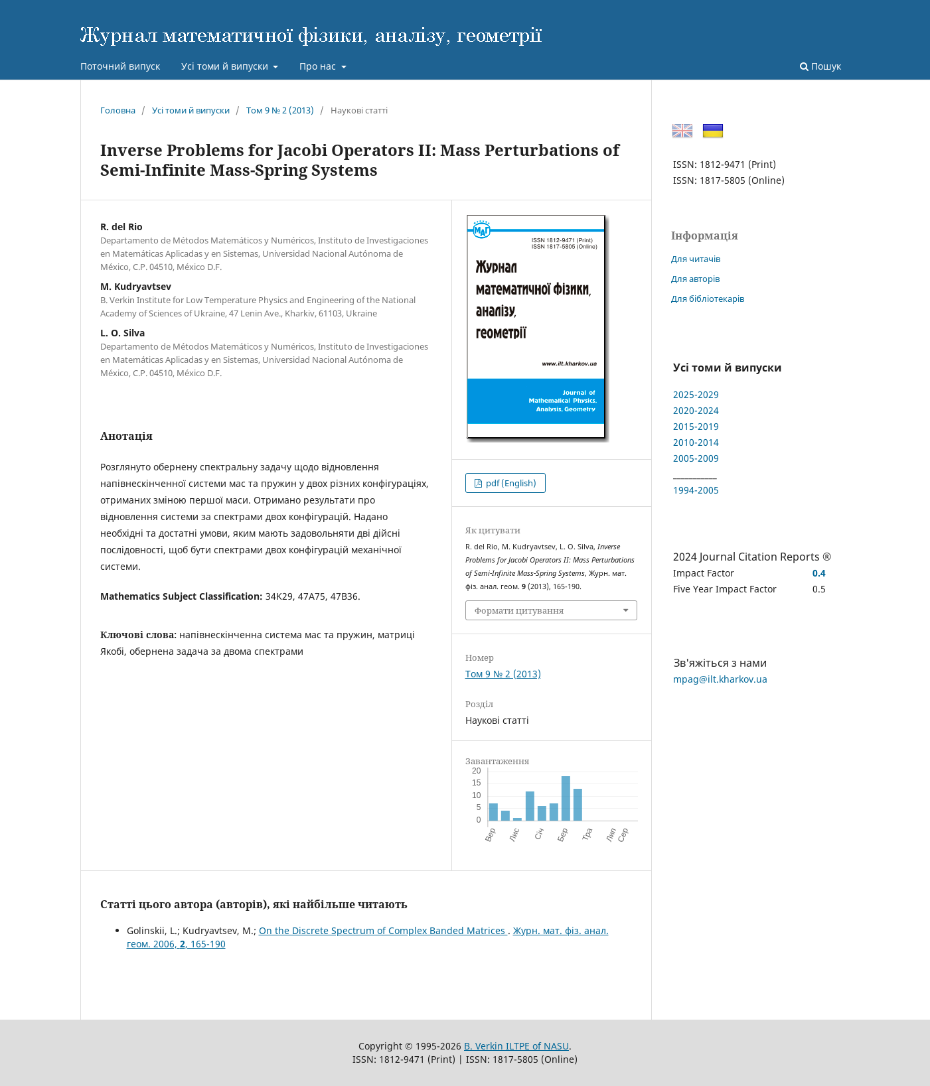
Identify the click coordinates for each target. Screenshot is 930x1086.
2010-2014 (696, 442)
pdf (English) (510, 483)
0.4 (819, 573)
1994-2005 (696, 490)
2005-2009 (696, 458)
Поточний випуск (120, 66)
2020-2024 (696, 410)
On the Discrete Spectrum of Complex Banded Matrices (383, 930)
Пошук (820, 66)
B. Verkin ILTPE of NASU (516, 1046)
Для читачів (695, 259)
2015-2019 (696, 426)
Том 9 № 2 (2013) (280, 110)
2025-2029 (696, 394)
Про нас (319, 66)
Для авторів (695, 279)
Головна (117, 110)
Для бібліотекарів (707, 299)
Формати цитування (519, 610)
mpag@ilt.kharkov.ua (720, 679)
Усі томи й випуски (226, 66)
